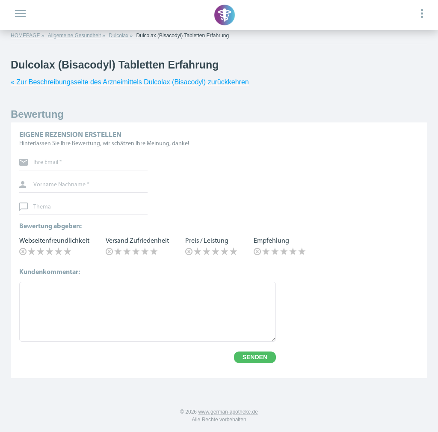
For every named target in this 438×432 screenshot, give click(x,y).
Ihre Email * (47, 163)
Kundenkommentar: (49, 272)
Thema (42, 207)
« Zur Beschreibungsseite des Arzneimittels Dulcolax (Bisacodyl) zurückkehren (130, 82)
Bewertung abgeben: (50, 226)
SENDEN (255, 357)
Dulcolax (118, 36)
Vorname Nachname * (61, 185)
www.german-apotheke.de (227, 412)
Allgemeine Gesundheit (74, 36)
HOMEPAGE (25, 36)
